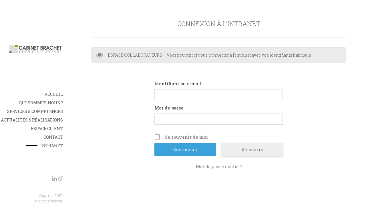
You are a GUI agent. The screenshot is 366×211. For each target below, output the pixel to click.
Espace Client (47, 128)
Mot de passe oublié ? (219, 166)
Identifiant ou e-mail (178, 83)
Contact (53, 137)
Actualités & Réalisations (32, 120)
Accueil (54, 94)
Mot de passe (169, 108)
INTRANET (51, 145)
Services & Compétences (35, 111)
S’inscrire (252, 149)
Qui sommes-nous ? (41, 103)
